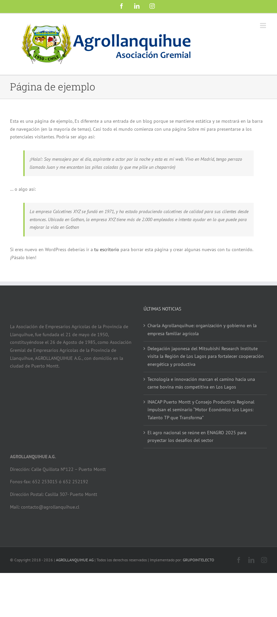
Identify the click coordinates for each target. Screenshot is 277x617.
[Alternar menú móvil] (263, 25)
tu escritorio (106, 249)
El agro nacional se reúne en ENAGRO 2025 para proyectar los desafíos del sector (196, 437)
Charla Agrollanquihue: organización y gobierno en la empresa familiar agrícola (202, 330)
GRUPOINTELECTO (198, 559)
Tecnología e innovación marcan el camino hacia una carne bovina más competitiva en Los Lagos (201, 383)
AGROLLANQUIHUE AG (75, 559)
